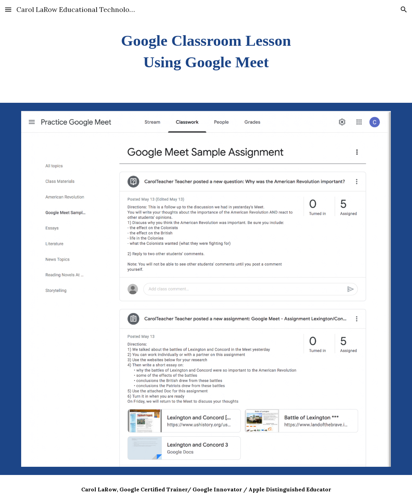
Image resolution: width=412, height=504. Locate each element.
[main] (206, 51)
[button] (8, 9)
